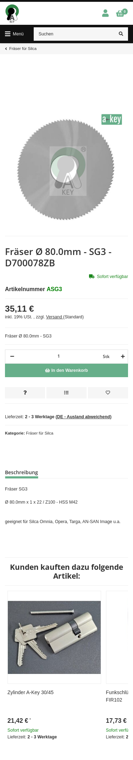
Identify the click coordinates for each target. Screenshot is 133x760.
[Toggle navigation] (14, 34)
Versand (54, 316)
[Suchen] (74, 34)
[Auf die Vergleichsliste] (66, 392)
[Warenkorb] (120, 13)
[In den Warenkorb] (66, 370)
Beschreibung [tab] (21, 472)
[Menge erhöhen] (122, 356)
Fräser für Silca (39, 433)
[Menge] (58, 356)
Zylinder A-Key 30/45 (30, 692)
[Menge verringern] (12, 356)
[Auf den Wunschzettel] (108, 392)
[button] (105, 13)
